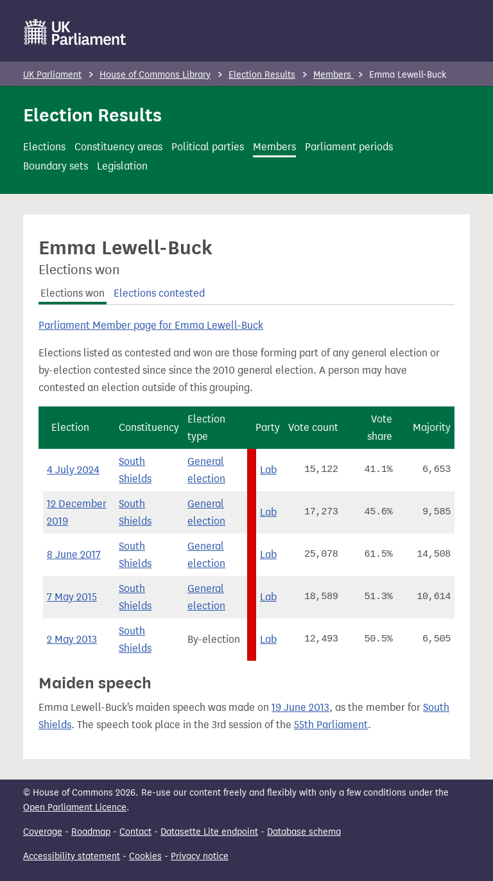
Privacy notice (200, 856)
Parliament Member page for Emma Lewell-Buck (151, 325)
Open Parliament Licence (74, 807)
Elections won (72, 293)
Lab (268, 470)
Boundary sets (55, 166)
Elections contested (159, 293)
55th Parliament (331, 725)
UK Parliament (52, 74)
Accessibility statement (71, 856)
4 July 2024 (73, 470)
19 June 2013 (300, 707)
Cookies (145, 856)
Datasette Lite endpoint (209, 831)
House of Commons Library (155, 74)
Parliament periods (349, 147)
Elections (44, 147)
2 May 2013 (72, 639)
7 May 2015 (72, 597)
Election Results (262, 74)
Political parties (207, 147)
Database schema (304, 831)
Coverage (42, 831)
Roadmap (90, 831)
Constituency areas (118, 147)
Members (333, 74)
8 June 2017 (74, 554)
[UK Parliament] (75, 32)
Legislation (122, 166)
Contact (135, 831)
